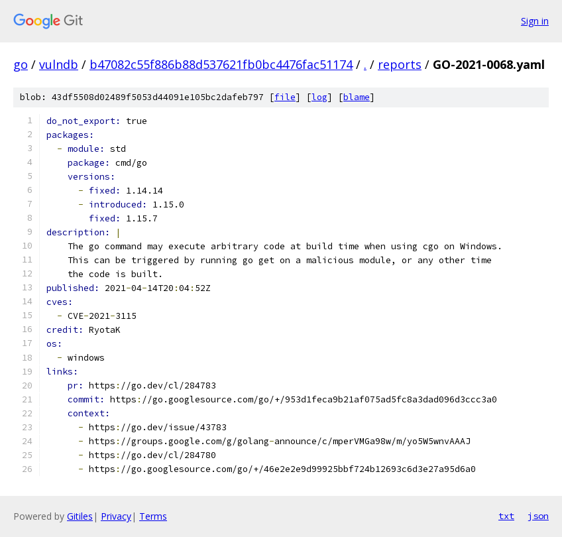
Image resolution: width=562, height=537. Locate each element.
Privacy (116, 516)
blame (356, 97)
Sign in (535, 21)
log (319, 97)
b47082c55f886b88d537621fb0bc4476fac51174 (221, 64)
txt (506, 516)
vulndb (58, 64)
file (285, 97)
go (20, 64)
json (538, 516)
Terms (153, 516)
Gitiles (80, 516)
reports (400, 64)
